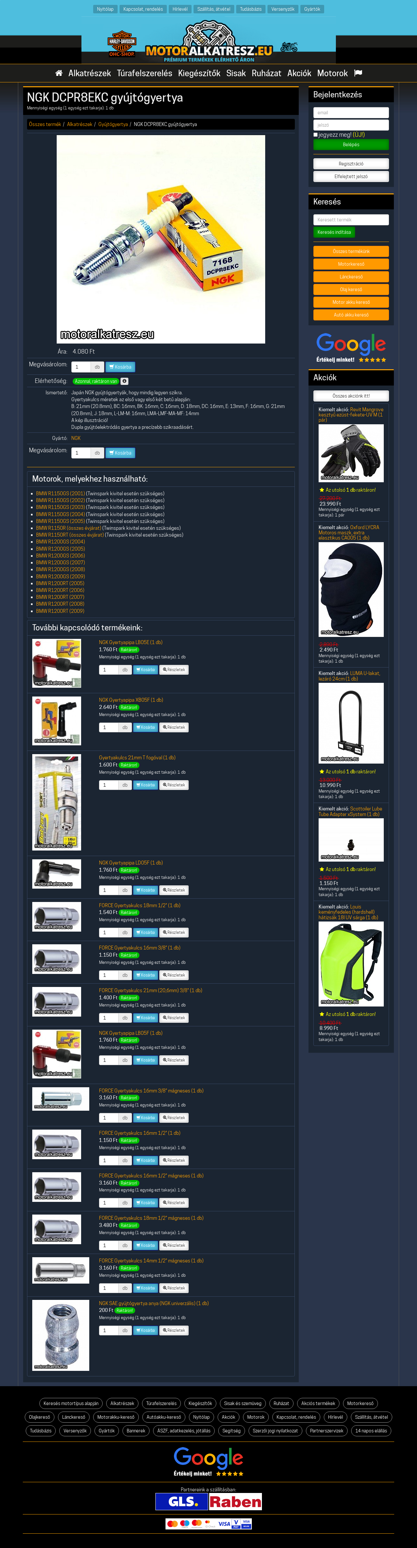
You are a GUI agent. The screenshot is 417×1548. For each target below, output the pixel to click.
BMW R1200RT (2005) (60, 583)
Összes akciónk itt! (351, 396)
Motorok (332, 73)
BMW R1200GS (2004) (60, 541)
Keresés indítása (334, 232)
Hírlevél (180, 9)
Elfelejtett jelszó (351, 176)
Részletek (174, 669)
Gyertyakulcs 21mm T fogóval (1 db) (137, 757)
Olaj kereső (351, 289)
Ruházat (266, 73)
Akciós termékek (318, 1403)
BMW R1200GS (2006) (60, 555)
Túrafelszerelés (144, 73)
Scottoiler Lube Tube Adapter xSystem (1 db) (350, 811)
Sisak (236, 73)
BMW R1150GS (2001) (60, 493)
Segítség (232, 1430)
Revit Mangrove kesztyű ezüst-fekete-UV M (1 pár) (351, 415)
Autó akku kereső (351, 314)
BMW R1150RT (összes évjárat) (70, 535)
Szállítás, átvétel (213, 9)
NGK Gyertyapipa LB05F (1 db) (131, 1033)
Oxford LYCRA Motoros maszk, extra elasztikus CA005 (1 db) (349, 533)
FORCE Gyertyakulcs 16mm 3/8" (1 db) (139, 948)
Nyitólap (105, 9)
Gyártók (312, 9)
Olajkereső (39, 1417)
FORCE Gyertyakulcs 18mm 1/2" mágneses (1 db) (151, 1218)
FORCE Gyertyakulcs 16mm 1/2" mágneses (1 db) (151, 1176)
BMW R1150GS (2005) (60, 521)
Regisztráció (351, 163)
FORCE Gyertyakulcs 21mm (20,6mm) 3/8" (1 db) (150, 990)
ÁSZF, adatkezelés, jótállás (183, 1430)
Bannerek (136, 1430)
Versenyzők (283, 9)
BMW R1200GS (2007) (60, 562)
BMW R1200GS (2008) (60, 569)
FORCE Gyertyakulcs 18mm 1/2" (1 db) (139, 905)
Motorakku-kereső (116, 1417)
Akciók (299, 73)
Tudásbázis (251, 9)
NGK (75, 438)
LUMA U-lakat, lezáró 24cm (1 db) (349, 675)
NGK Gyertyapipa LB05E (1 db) (131, 642)
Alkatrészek (89, 73)
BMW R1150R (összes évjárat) (68, 528)
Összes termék (45, 124)
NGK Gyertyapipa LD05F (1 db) (131, 863)
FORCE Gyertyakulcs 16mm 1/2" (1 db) (139, 1133)
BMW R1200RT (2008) (60, 604)
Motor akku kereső (351, 302)
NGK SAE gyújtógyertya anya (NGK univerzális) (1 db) (154, 1303)
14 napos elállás (371, 1430)
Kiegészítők (199, 73)
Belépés (351, 144)
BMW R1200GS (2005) (60, 549)
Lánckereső (351, 276)
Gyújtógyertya (113, 124)
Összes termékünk (351, 251)
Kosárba (120, 367)
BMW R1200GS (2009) (60, 576)
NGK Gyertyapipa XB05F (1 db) (131, 700)
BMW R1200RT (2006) (60, 590)
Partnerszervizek (326, 1430)
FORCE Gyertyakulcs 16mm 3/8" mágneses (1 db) (151, 1091)
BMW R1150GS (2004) (60, 514)
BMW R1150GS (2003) (60, 507)
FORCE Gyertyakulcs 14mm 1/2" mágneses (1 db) (151, 1261)
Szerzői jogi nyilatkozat (275, 1430)
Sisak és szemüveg (243, 1403)
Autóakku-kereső (164, 1417)
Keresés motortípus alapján (71, 1403)
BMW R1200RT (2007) (60, 597)
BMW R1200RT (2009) (60, 611)
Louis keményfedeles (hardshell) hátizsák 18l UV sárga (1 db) (348, 912)
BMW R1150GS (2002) (60, 500)
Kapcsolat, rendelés (143, 9)
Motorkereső (351, 264)
